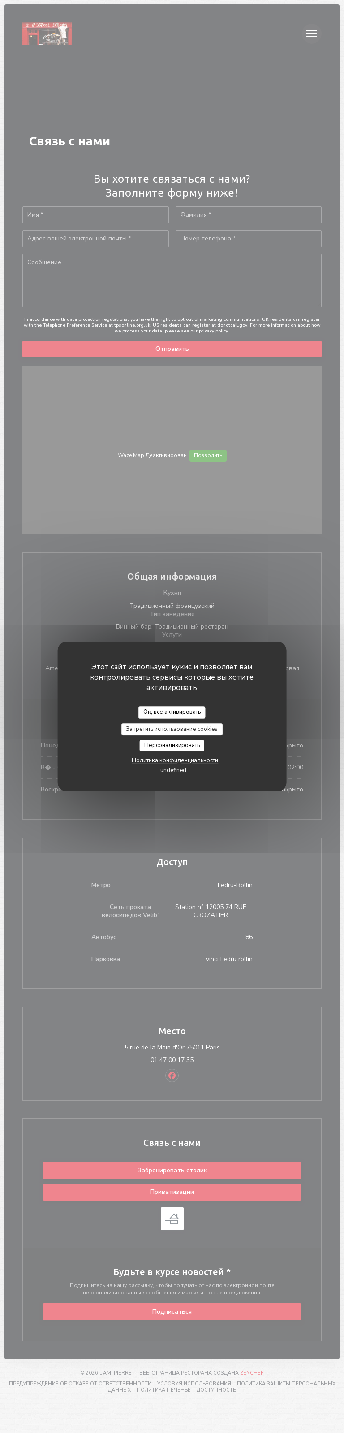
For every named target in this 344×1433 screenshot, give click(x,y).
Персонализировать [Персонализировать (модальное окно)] (172, 745)
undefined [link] (173, 770)
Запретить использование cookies (172, 729)
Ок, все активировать (172, 712)
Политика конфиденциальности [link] (175, 760)
